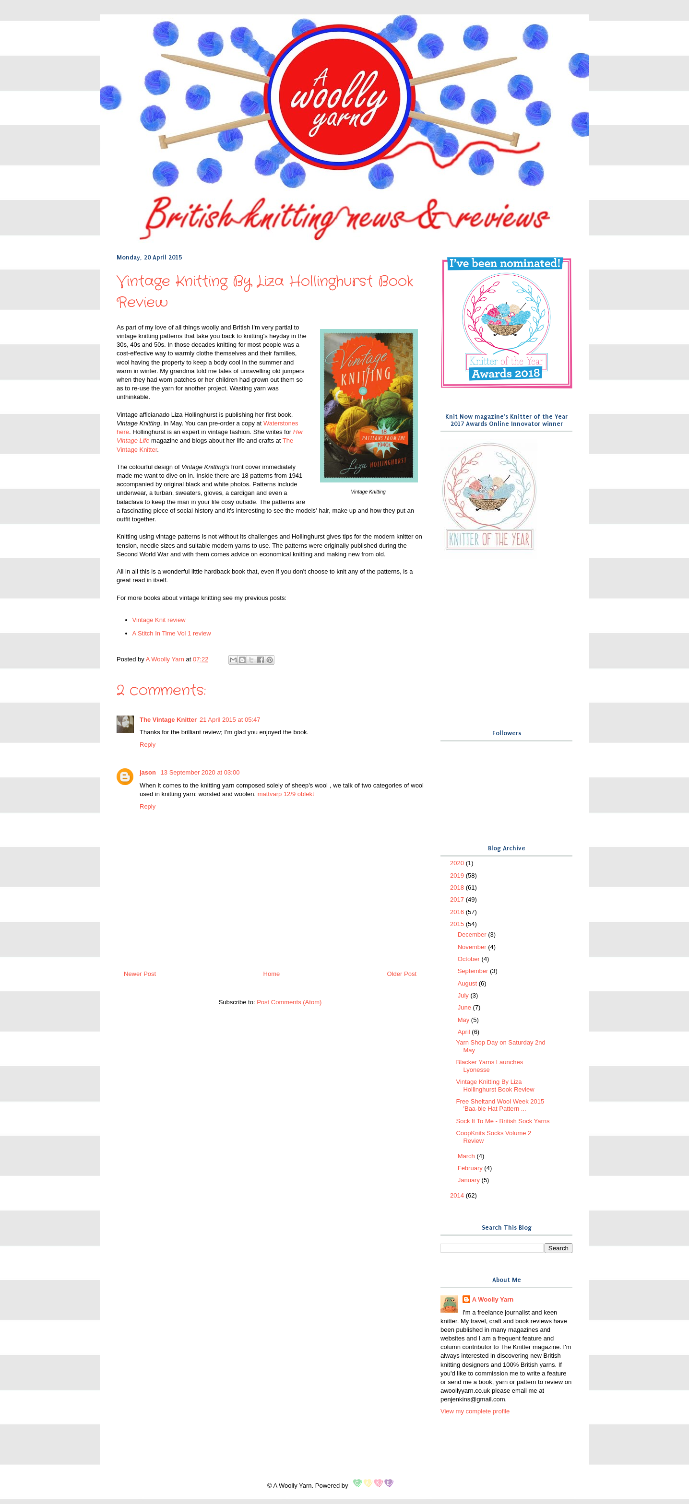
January (470, 1180)
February (471, 1168)
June (465, 1007)
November (473, 947)
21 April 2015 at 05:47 (230, 719)
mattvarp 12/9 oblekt (286, 794)
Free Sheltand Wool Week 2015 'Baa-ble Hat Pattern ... (500, 1105)
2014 (458, 1195)
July (464, 995)
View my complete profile (475, 1411)
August (468, 983)
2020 (458, 863)
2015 (458, 924)
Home (271, 973)
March (467, 1156)
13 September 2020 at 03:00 (200, 772)
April (465, 1031)
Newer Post (140, 973)
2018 (458, 887)
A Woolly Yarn (492, 1299)
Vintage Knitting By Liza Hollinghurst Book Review (495, 1085)
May (464, 1019)
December (473, 934)
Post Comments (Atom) (289, 1002)
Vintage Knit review (159, 619)
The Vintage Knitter (168, 719)
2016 (458, 912)
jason (149, 772)
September (474, 971)
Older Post (401, 973)
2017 (458, 899)
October (470, 959)
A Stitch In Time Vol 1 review (171, 633)
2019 (458, 875)
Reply (147, 744)
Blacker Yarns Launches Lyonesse (489, 1065)
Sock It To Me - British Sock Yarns (502, 1121)
